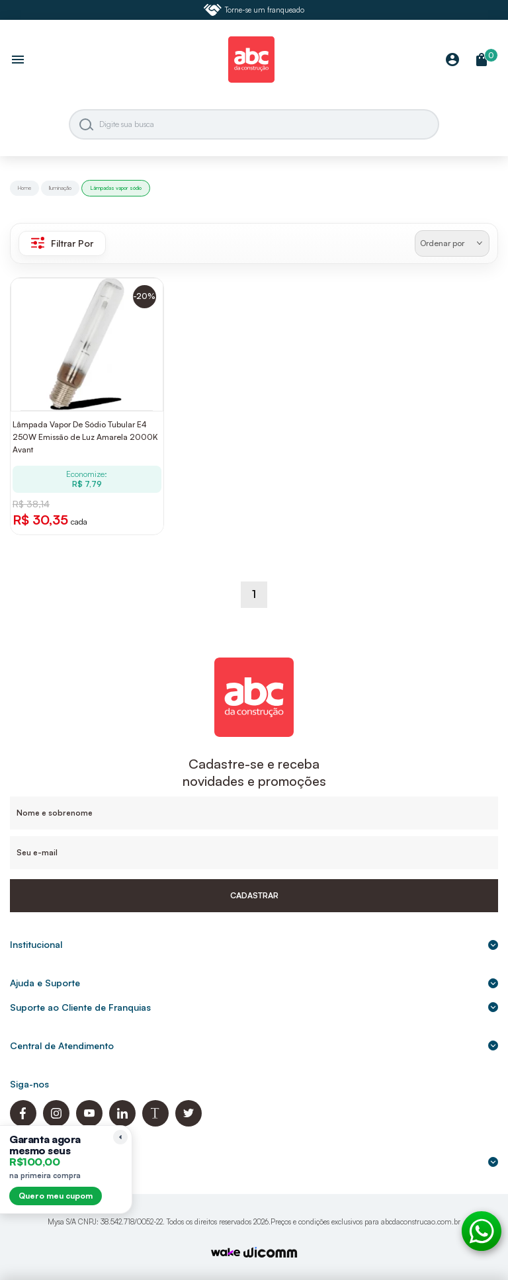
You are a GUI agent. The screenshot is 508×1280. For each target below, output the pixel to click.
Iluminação (60, 188)
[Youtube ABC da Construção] (89, 1123)
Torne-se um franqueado (254, 10)
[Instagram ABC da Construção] (56, 1123)
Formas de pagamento (254, 1161)
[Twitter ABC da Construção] (188, 1123)
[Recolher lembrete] (120, 1137)
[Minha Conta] (452, 60)
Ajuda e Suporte (254, 982)
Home (24, 188)
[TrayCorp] (225, 1253)
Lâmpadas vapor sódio (116, 188)
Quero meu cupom (56, 1196)
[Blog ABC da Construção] (155, 1123)
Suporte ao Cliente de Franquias (254, 1007)
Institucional (254, 944)
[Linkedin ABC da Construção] (122, 1123)
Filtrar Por (62, 243)
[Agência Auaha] (270, 1253)
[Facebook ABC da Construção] (23, 1123)
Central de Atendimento (254, 1045)
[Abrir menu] (18, 61)
